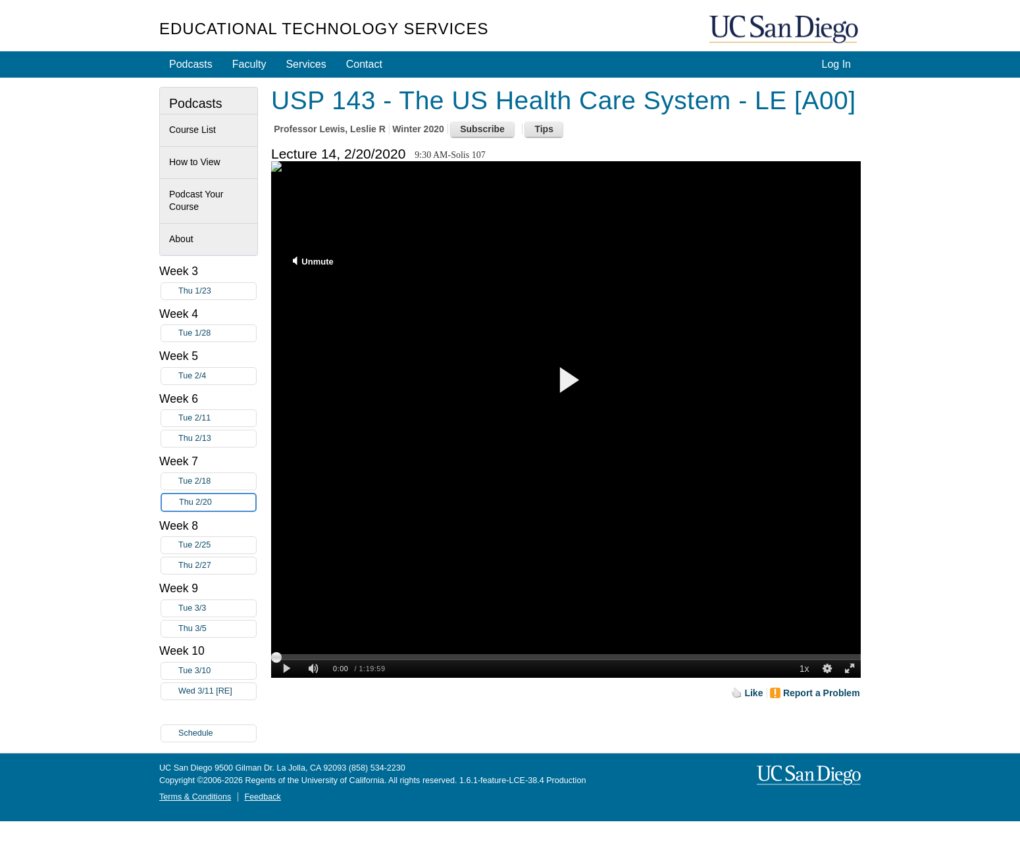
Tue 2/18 (217, 481)
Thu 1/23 (217, 291)
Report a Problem (821, 693)
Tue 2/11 (217, 418)
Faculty (249, 64)
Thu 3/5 (217, 629)
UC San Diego (785, 30)
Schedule (195, 733)
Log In (836, 64)
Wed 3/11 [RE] (217, 691)
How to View (194, 162)
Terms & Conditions (195, 797)
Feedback (262, 797)
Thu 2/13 (217, 438)
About (181, 239)
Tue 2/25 (217, 545)
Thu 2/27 (217, 565)
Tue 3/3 (217, 608)
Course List (192, 129)
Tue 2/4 (217, 376)
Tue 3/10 (217, 671)
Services (306, 64)
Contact (364, 64)
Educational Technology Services (323, 29)
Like (753, 693)
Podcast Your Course (196, 201)
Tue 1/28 (217, 333)
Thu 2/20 (217, 502)
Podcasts (191, 64)
